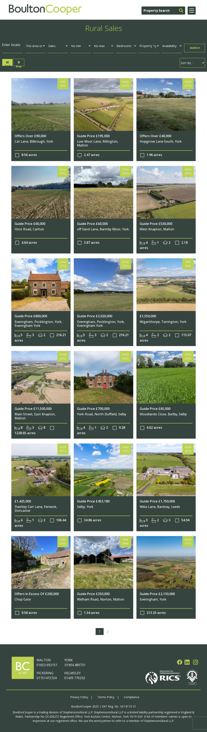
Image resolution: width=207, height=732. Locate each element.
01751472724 (47, 677)
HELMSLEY (72, 672)
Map (19, 63)
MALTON (44, 659)
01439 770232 (74, 677)
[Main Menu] (192, 10)
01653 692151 (47, 664)
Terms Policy (105, 696)
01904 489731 (75, 664)
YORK (68, 659)
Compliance (131, 696)
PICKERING (45, 672)
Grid (7, 63)
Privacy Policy (79, 696)
